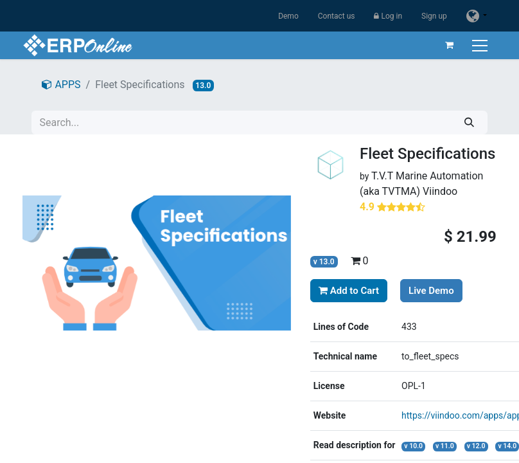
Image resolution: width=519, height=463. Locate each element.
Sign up (434, 16)
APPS (61, 84)
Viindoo (440, 191)
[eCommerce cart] (449, 45)
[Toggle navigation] (481, 45)
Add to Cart (349, 290)
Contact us (336, 16)
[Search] (469, 122)
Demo (288, 16)
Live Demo (431, 290)
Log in (388, 16)
